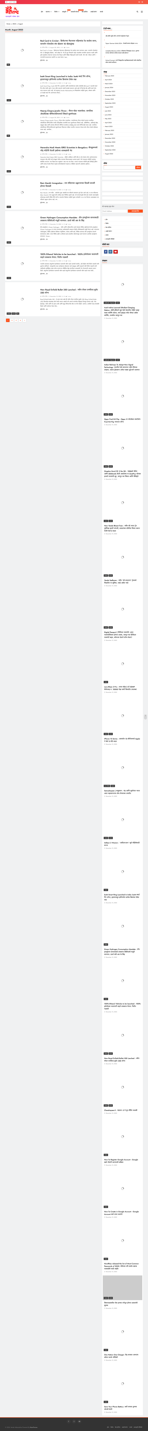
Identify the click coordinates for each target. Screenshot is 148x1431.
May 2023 (108, 119)
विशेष (55, 12)
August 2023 (109, 107)
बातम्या (48, 12)
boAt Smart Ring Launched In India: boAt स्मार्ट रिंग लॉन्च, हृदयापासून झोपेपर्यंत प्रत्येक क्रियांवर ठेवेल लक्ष (65, 78)
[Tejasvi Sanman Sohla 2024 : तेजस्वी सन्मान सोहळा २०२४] (123, 40)
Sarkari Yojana (109, 303)
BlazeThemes (33, 1427)
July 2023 (108, 111)
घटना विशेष (106, 786)
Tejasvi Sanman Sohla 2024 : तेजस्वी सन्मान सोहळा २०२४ (122, 43)
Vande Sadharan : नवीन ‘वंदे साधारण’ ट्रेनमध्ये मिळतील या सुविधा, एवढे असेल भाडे (120, 581)
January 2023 (109, 134)
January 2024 (109, 87)
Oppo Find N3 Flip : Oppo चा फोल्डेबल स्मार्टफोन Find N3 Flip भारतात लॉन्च (122, 420)
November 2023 (110, 95)
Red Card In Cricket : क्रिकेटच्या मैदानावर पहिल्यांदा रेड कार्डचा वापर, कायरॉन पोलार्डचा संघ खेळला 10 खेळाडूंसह (68, 42)
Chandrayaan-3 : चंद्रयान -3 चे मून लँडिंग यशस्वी (120, 1110)
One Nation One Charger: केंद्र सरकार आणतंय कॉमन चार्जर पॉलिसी (121, 1356)
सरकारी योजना (75, 11)
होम (42, 12)
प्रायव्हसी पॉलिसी (110, 239)
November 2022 (110, 142)
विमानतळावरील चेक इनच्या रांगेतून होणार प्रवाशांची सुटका (121, 1304)
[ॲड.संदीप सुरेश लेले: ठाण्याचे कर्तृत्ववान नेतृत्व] (123, 32)
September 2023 (110, 103)
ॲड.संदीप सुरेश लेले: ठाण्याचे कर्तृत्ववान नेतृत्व (117, 36)
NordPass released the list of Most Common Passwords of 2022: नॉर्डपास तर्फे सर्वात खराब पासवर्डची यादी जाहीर (121, 1266)
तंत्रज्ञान (8, 100)
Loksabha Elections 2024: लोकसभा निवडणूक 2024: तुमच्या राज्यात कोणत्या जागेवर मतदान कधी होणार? (122, 52)
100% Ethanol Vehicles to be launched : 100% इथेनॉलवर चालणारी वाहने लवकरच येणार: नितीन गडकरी (122, 1006)
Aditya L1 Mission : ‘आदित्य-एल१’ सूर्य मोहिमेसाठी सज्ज (122, 844)
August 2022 (109, 154)
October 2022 (109, 146)
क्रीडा (8, 65)
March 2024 (109, 84)
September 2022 (110, 150)
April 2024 (108, 80)
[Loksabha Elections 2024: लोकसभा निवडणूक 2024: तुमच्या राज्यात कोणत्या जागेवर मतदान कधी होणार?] (123, 47)
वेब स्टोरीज (85, 12)
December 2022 (110, 138)
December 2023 (110, 91)
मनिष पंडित (45, 47)
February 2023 (109, 130)
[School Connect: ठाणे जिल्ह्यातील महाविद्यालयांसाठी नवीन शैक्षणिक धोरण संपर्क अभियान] (123, 57)
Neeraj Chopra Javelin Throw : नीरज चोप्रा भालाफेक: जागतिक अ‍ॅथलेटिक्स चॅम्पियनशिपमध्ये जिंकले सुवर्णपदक (66, 112)
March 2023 (108, 126)
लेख (18, 313)
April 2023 (108, 123)
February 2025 (109, 76)
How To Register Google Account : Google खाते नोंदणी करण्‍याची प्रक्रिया (121, 1160)
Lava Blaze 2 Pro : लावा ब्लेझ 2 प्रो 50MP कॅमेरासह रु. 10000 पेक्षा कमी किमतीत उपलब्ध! (120, 688)
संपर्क (101, 12)
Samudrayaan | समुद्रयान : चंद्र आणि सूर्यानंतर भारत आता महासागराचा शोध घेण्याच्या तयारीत (122, 791)
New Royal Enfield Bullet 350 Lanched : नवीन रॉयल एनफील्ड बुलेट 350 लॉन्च (121, 1059)
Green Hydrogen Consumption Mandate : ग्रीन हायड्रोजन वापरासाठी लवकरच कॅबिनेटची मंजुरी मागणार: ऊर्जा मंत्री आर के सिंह (69, 219)
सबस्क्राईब (135, 211)
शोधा (138, 167)
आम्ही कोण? (93, 12)
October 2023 (109, 99)
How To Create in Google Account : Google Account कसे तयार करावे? (121, 1212)
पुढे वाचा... (43, 60)
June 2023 (108, 115)
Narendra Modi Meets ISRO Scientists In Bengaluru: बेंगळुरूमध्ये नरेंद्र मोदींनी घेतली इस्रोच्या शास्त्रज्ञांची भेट (68, 149)
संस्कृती (65, 11)
